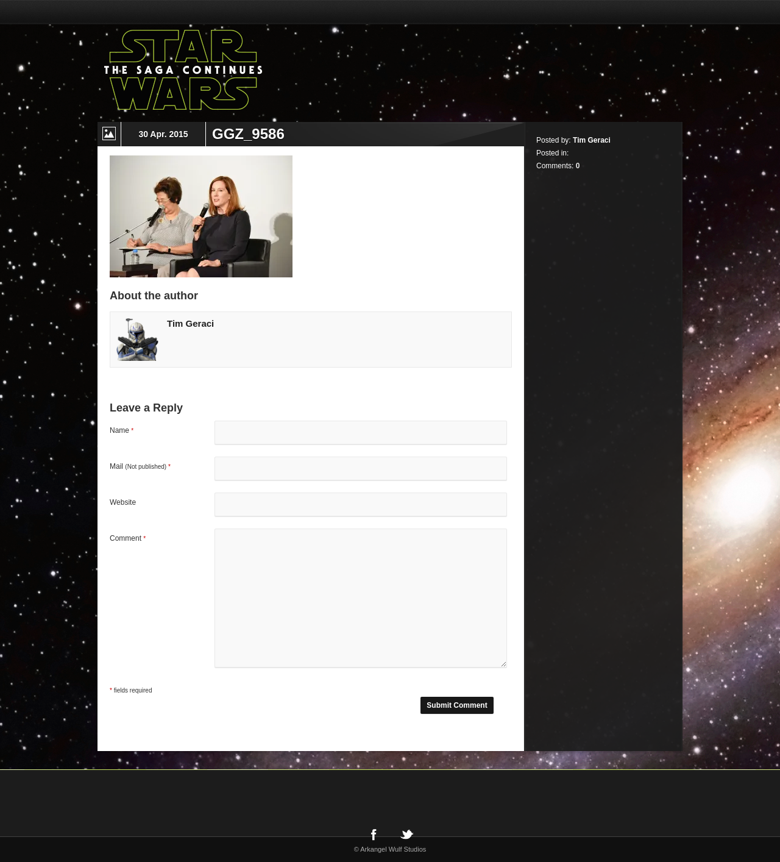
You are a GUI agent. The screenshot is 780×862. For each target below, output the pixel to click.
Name (121, 430)
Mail (140, 466)
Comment (128, 538)
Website (123, 502)
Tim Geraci (190, 323)
